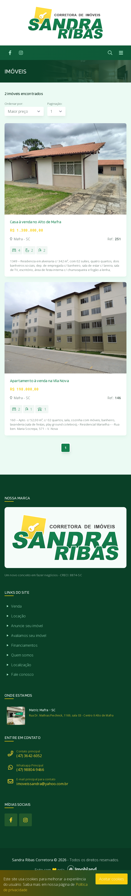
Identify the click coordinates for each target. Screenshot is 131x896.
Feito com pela (65, 868)
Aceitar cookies (111, 878)
